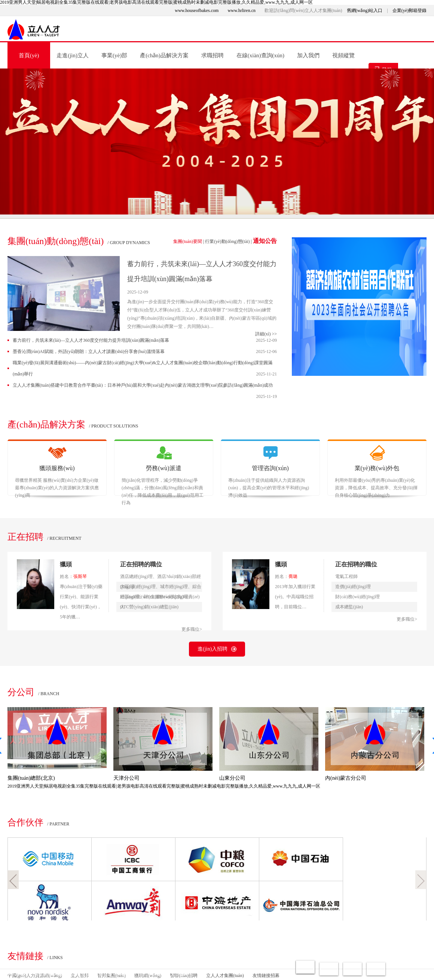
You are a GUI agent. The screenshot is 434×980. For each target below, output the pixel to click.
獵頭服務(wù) (56, 468)
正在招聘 (25, 537)
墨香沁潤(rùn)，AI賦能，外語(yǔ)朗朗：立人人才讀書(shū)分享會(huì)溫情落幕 (89, 351)
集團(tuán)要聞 (187, 241)
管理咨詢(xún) (270, 468)
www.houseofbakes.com (196, 10)
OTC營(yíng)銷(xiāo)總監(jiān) (149, 606)
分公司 (20, 692)
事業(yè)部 (114, 55)
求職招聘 (212, 55)
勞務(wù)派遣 (163, 468)
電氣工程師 (346, 576)
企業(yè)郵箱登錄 (409, 10)
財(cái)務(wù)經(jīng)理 (357, 596)
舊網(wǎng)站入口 (365, 10)
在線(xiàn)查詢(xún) (260, 55)
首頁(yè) (29, 55)
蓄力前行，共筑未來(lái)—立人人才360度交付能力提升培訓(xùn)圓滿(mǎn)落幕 (91, 340)
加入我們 (308, 55)
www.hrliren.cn (241, 10)
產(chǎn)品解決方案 (164, 55)
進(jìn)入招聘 (217, 649)
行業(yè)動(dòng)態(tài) (227, 241)
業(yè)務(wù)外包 (377, 468)
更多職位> (191, 629)
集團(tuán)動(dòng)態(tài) (55, 241)
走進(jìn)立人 (72, 55)
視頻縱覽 (343, 55)
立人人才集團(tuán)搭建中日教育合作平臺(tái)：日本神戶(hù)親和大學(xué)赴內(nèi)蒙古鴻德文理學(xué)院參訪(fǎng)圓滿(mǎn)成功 (143, 385)
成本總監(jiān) (349, 606)
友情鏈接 (25, 956)
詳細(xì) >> (266, 334)
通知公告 (265, 241)
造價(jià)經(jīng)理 (353, 586)
